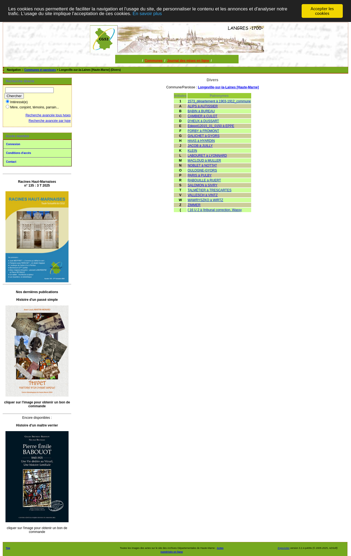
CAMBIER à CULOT (202, 116)
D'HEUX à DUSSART (203, 121)
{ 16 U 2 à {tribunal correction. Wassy (215, 210)
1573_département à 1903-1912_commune (219, 101)
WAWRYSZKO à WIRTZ (205, 200)
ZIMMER (194, 205)
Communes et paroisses (40, 69)
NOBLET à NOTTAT (202, 165)
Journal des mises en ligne (188, 61)
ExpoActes (284, 548)
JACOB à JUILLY (200, 146)
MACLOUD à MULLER (204, 160)
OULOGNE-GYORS (202, 170)
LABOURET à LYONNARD (207, 156)
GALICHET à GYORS (203, 136)
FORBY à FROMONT (203, 131)
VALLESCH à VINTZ (203, 195)
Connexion (13, 144)
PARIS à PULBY (200, 175)
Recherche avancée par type (49, 121)
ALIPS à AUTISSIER (203, 106)
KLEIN (192, 151)
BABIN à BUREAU (201, 111)
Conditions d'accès (18, 153)
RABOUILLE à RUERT (204, 180)
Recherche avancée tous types (48, 115)
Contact (11, 161)
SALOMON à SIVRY (202, 185)
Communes (154, 61)
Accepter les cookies (322, 11)
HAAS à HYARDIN (201, 141)
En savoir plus (147, 13)
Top (8, 548)
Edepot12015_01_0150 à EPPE (211, 126)
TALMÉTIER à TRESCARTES (209, 190)
